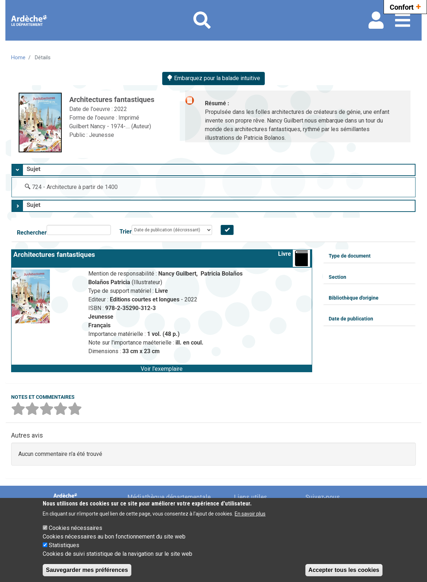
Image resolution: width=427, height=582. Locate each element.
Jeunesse (101, 134)
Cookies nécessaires (75, 528)
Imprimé (128, 117)
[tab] (213, 170)
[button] (161, 368)
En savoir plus (250, 514)
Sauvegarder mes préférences (87, 570)
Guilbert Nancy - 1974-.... (100, 126)
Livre (284, 253)
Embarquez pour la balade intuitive (213, 78)
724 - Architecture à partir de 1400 (75, 187)
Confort (405, 6)
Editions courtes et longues (145, 299)
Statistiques (64, 545)
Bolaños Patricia (110, 282)
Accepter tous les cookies (344, 570)
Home (18, 57)
